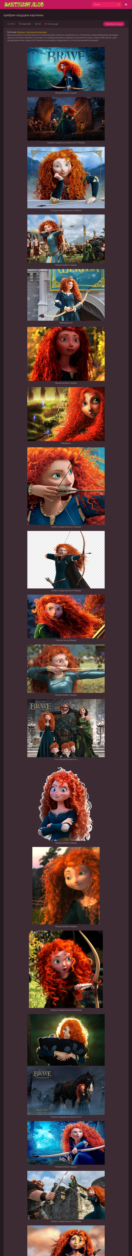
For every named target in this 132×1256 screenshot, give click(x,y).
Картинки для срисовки (37, 32)
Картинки (21, 32)
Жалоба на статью (114, 24)
